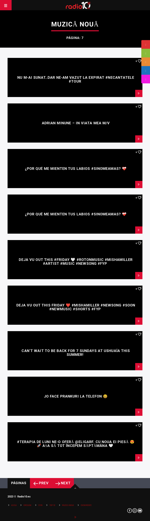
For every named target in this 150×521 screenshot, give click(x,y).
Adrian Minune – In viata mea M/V (76, 123)
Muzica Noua (68, 505)
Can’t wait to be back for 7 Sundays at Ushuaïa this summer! (76, 353)
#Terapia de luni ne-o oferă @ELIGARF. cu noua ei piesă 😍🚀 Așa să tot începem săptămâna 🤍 (76, 444)
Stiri (40, 505)
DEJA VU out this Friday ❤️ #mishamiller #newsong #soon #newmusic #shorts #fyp (75, 307)
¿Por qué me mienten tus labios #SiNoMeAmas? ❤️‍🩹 (76, 168)
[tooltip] (145, 44)
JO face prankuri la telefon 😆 (76, 396)
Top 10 (52, 505)
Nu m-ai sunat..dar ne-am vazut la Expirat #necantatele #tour (75, 79)
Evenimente (86, 505)
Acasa (14, 505)
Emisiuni (28, 505)
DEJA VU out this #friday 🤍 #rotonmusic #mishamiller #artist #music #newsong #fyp (76, 262)
